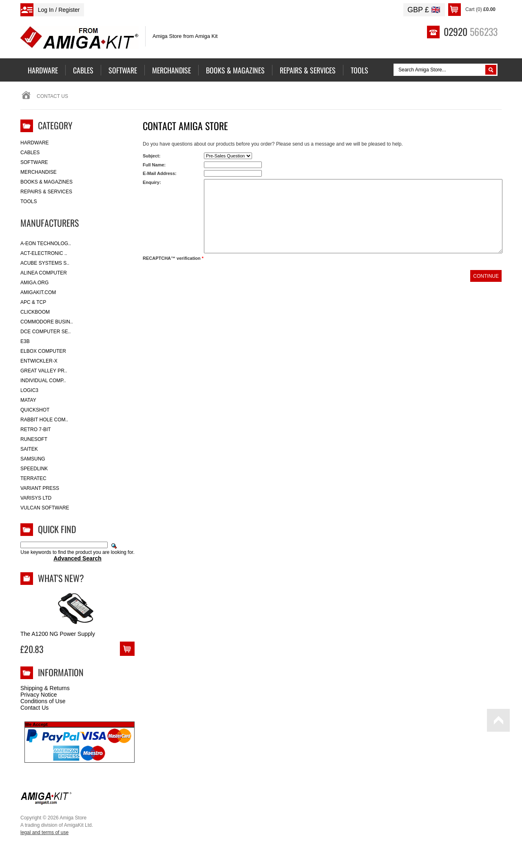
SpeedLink (34, 468)
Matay (28, 400)
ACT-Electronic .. (43, 253)
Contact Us (34, 707)
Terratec (33, 478)
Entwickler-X (39, 361)
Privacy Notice (38, 694)
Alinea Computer (43, 273)
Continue (486, 276)
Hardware (34, 143)
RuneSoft (33, 439)
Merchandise (38, 172)
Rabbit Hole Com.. (44, 420)
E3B (25, 341)
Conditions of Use (43, 701)
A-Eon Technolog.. (45, 243)
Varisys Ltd (35, 498)
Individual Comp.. (43, 380)
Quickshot (34, 410)
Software (34, 162)
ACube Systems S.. (44, 263)
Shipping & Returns (45, 688)
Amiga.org (34, 283)
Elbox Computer (43, 351)
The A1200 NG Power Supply (57, 634)
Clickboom (35, 312)
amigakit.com (38, 292)
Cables (30, 152)
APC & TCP (33, 302)
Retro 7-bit (35, 429)
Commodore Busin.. (46, 322)
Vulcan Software (44, 508)
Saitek (29, 449)
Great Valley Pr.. (43, 371)
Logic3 (29, 390)
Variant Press (39, 488)
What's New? (61, 577)
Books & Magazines (46, 182)
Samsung (32, 459)
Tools (28, 201)
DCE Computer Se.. (45, 331)
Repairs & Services (46, 192)
